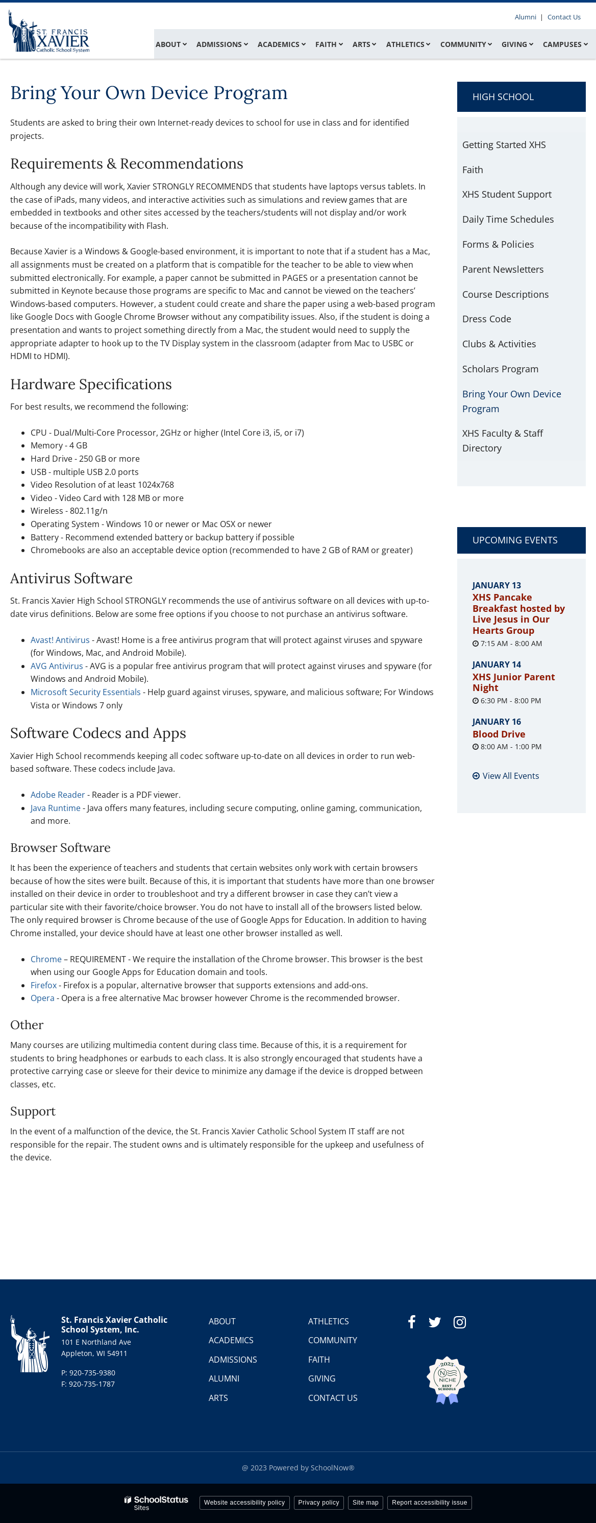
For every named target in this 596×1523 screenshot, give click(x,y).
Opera (43, 998)
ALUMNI (224, 1378)
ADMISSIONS (233, 1359)
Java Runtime (56, 808)
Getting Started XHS (504, 144)
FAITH (319, 1359)
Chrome (46, 959)
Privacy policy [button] (319, 1502)
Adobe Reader (58, 794)
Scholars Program (500, 369)
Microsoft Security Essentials (86, 692)
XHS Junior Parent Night (514, 682)
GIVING (322, 1378)
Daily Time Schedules (508, 219)
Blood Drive (499, 734)
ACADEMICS (231, 1340)
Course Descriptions (505, 294)
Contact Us (564, 16)
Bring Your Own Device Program (511, 401)
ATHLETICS (328, 1321)
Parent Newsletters (503, 269)
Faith (472, 169)
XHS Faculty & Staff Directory (502, 440)
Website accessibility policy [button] (244, 1502)
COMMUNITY (332, 1340)
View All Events (511, 775)
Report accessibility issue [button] (429, 1502)
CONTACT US (333, 1397)
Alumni (527, 16)
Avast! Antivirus (60, 640)
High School (503, 96)
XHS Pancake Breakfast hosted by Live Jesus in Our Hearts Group (519, 613)
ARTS (218, 1397)
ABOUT (222, 1321)
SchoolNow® (333, 1467)
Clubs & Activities (499, 344)
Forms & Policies (498, 244)
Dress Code (486, 319)
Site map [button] (366, 1502)
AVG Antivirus (57, 666)
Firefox (45, 985)
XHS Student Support (507, 194)
